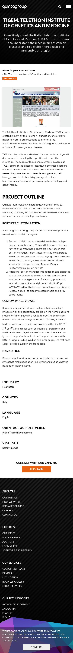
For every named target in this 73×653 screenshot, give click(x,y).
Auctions (8, 541)
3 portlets (52, 249)
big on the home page (52, 312)
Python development (16, 604)
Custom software (13, 568)
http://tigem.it (10, 447)
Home (5, 70)
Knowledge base (13, 506)
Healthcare (8, 386)
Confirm (36, 647)
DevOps (7, 573)
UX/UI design (10, 577)
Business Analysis (13, 581)
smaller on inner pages (15, 316)
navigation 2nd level (32, 362)
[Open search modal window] (60, 6)
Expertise (9, 527)
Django (7, 613)
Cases (32, 70)
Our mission (10, 497)
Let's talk (36, 469)
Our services (11, 562)
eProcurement (12, 537)
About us (9, 491)
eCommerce (10, 546)
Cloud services (12, 586)
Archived (10, 78)
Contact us (9, 514)
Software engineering (17, 550)
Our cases (8, 533)
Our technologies (15, 598)
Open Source (19, 70)
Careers (7, 510)
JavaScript (9, 608)
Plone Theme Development (17, 432)
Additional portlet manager (24, 272)
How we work (11, 502)
